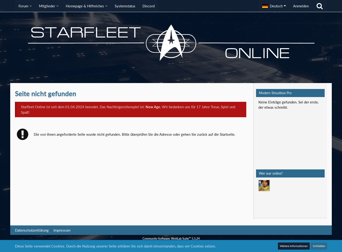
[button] (274, 6)
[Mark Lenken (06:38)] (264, 185)
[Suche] (319, 6)
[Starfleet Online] (171, 42)
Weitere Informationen (294, 246)
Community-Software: (171, 238)
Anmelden (301, 6)
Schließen (319, 246)
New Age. (153, 107)
